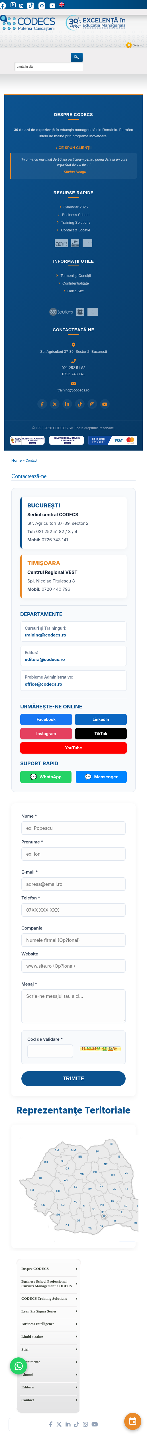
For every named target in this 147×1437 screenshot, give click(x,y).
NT (106, 1164)
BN (80, 1156)
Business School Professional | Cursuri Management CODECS (46, 1283)
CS (43, 1204)
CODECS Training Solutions (44, 1298)
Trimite (73, 1078)
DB (93, 1209)
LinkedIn (101, 719)
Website (29, 954)
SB (75, 1186)
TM (32, 1189)
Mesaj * (29, 984)
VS (126, 1172)
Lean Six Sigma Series (38, 1311)
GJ (63, 1204)
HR (95, 1171)
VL (75, 1201)
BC (113, 1175)
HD (58, 1191)
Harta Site (73, 291)
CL (115, 1221)
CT (135, 1223)
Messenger (101, 777)
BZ (113, 1200)
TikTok (100, 733)
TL (138, 1206)
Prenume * (32, 842)
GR (101, 1226)
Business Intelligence (37, 1324)
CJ (67, 1168)
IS (119, 1156)
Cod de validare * (45, 1039)
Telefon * (30, 898)
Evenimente (30, 1362)
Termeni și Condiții (73, 275)
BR (125, 1206)
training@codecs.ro (45, 635)
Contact (137, 45)
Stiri (24, 1349)
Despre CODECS (35, 1268)
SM (57, 1150)
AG (84, 1206)
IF (102, 1212)
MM (73, 1150)
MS (82, 1173)
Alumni (27, 1374)
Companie (31, 928)
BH (46, 1162)
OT (78, 1220)
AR (40, 1178)
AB (66, 1180)
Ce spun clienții (73, 148)
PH (102, 1204)
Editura (27, 1387)
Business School (73, 215)
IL (122, 1212)
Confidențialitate (73, 283)
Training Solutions (74, 222)
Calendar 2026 (73, 207)
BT (112, 1143)
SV (97, 1151)
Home (16, 460)
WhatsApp (46, 777)
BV (90, 1189)
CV (101, 1185)
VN (114, 1189)
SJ (62, 1161)
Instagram (46, 733)
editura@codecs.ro (45, 659)
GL (127, 1189)
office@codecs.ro (43, 684)
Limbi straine (32, 1336)
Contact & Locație (73, 230)
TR (90, 1228)
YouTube (73, 747)
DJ (67, 1225)
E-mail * (29, 872)
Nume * (29, 816)
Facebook (46, 719)
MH (58, 1214)
